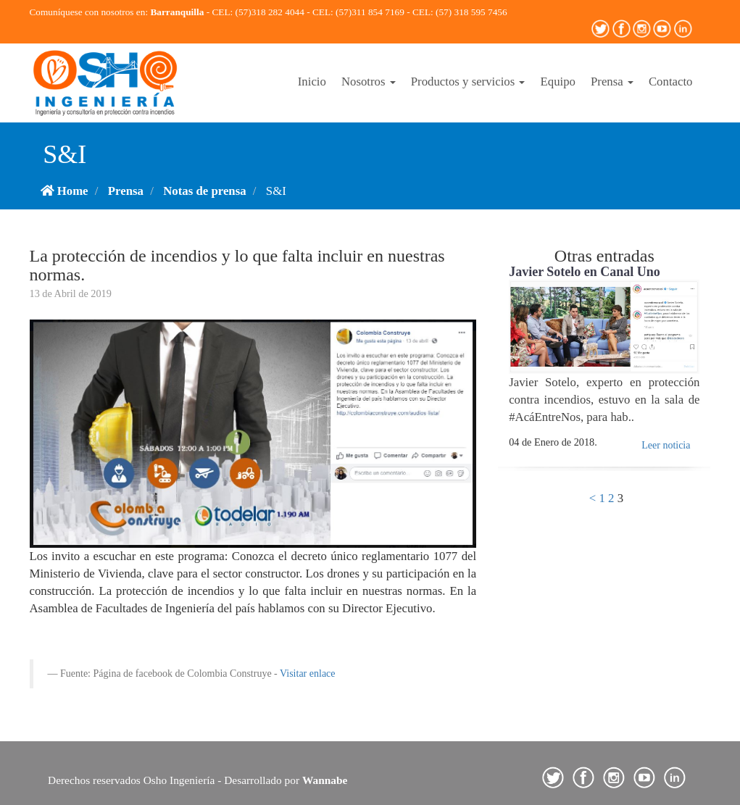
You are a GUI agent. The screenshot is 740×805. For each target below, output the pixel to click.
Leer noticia (665, 445)
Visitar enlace (308, 673)
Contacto (671, 81)
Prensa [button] (612, 81)
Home (64, 191)
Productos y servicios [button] (468, 81)
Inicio (312, 81)
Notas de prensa (204, 191)
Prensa (126, 191)
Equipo (557, 81)
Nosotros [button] (368, 81)
